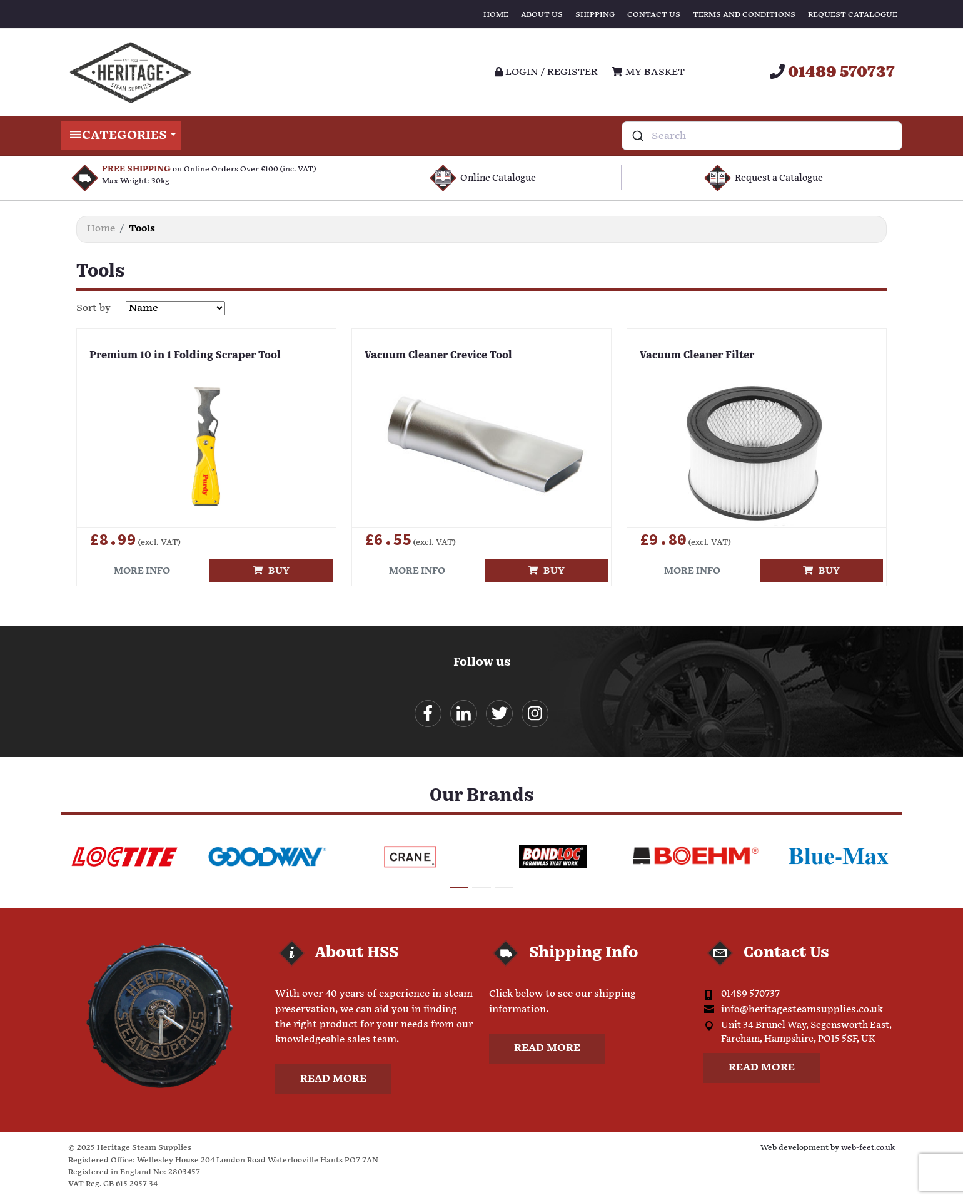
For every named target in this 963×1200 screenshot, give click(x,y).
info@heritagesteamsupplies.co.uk (802, 1009)
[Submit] (637, 136)
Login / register (546, 72)
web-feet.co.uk (868, 1147)
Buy (271, 571)
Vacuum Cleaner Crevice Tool (438, 356)
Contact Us (653, 14)
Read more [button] (333, 1079)
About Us (542, 14)
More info (142, 571)
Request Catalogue (852, 14)
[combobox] (762, 135)
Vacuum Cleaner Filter (697, 356)
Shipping (595, 14)
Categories (121, 136)
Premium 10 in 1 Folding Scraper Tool (185, 356)
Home (495, 14)
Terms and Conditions (744, 14)
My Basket (648, 72)
